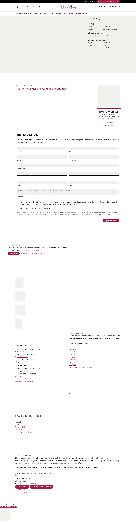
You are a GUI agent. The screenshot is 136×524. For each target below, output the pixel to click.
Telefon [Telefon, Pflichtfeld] (19, 185)
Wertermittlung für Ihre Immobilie (108, 1)
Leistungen (73, 354)
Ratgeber (92, 1)
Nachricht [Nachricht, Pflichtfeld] (20, 196)
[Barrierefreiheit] (21, 492)
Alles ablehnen (22, 486)
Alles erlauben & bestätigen (41, 486)
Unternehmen (74, 357)
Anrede (19, 152)
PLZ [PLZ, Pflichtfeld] (18, 177)
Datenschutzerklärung (43, 204)
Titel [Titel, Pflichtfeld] (70, 152)
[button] (69, 372)
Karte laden (13, 253)
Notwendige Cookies (23, 476)
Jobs (86, 1)
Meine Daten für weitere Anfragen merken (35, 208)
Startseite (72, 349)
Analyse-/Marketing (23, 478)
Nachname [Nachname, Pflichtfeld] (73, 160)
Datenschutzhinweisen (103, 214)
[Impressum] (20, 489)
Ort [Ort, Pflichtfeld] (70, 177)
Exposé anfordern (111, 220)
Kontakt (72, 359)
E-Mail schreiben (108, 125)
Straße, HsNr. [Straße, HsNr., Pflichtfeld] (21, 169)
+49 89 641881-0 (109, 122)
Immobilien (73, 352)
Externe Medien (21, 481)
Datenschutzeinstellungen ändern (31, 253)
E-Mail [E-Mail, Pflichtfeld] (71, 185)
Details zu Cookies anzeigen (26, 483)
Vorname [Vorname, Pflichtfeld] (20, 160)
